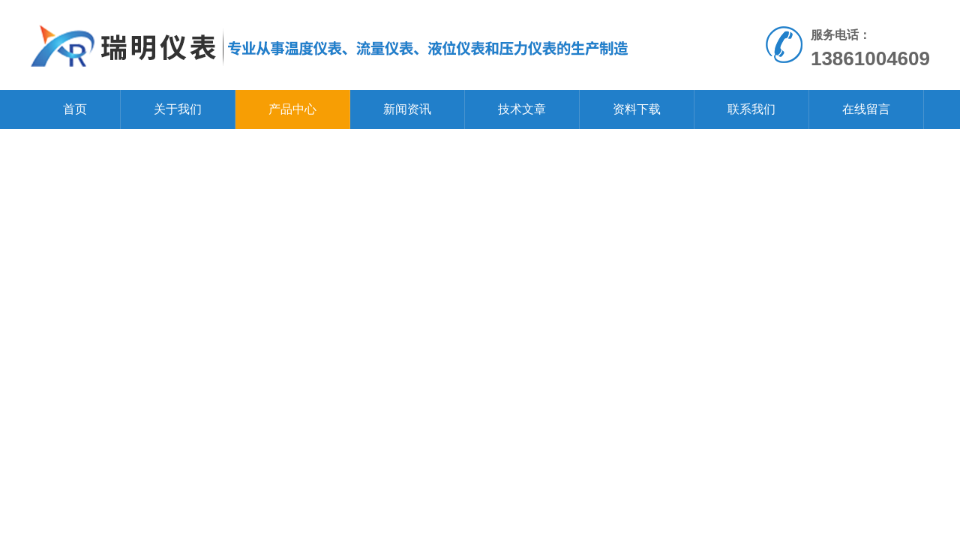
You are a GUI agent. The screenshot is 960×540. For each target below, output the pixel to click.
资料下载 (637, 109)
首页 (75, 109)
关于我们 (178, 109)
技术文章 (522, 109)
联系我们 (752, 109)
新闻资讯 (407, 109)
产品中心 (292, 109)
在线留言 (866, 109)
